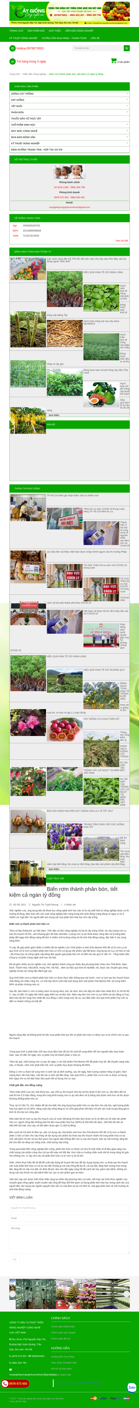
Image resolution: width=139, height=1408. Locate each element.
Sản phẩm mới (36, 30)
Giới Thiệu (55, 30)
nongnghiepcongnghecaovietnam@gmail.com (33, 1374)
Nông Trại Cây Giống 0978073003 (79, 1383)
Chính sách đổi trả (60, 1338)
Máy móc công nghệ (69, 130)
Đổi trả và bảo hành (61, 1368)
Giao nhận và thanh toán (64, 1362)
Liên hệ (95, 38)
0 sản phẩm (120, 61)
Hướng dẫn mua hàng (62, 1356)
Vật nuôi (69, 105)
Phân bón (69, 112)
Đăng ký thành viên (61, 1374)
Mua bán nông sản (69, 137)
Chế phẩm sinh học (69, 124)
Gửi (15, 1259)
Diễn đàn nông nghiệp (79, 30)
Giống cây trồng (69, 93)
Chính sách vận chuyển (63, 1332)
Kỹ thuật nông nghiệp (23, 38)
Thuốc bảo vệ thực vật (26, 118)
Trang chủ (16, 30)
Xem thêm (54, 415)
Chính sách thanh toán (63, 1326)
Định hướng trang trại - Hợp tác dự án (36, 149)
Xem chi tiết (122, 240)
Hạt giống (69, 99)
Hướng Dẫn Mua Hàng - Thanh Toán (64, 38)
